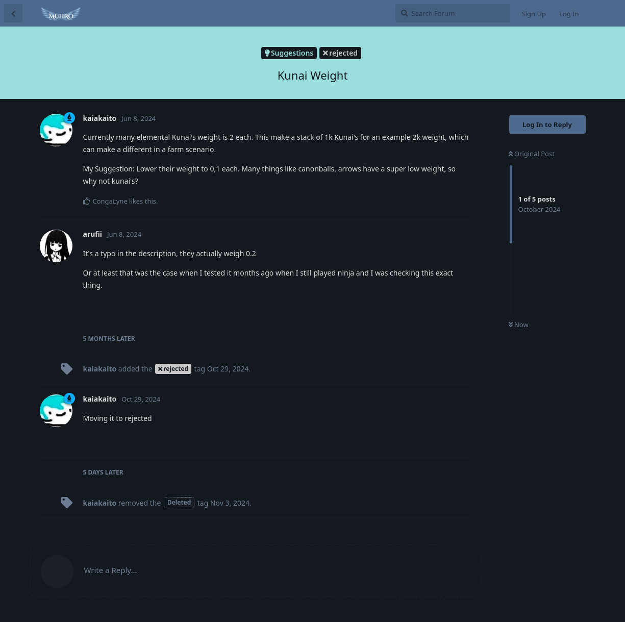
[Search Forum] (452, 13)
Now (519, 324)
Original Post (532, 153)
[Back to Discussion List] (13, 13)
